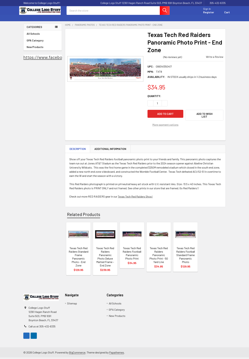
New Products (35, 50)
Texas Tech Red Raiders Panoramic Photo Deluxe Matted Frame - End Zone (105, 258)
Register (204, 14)
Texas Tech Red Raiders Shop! (135, 198)
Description (78, 150)
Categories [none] (34, 30)
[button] (204, 118)
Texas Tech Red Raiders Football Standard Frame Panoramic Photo (185, 256)
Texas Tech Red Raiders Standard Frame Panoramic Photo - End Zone (78, 258)
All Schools (43, 36)
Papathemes (116, 354)
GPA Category (43, 43)
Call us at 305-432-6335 (42, 327)
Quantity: (154, 99)
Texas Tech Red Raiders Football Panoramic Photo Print (132, 255)
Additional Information (110, 150)
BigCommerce (77, 354)
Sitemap (72, 305)
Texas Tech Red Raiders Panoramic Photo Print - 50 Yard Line (158, 256)
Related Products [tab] (83, 215)
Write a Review (214, 59)
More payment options (165, 126)
